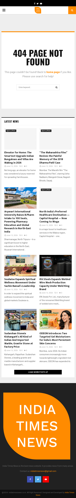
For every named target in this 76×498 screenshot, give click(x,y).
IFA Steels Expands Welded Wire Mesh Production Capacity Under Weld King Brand (54, 284)
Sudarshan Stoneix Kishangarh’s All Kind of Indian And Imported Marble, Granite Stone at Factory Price (18, 340)
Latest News (11, 121)
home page (53, 72)
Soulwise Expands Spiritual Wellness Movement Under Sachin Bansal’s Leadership (20, 282)
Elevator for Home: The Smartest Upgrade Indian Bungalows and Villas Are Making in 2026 (19, 157)
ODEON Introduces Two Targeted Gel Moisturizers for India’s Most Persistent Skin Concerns (55, 338)
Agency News (11, 130)
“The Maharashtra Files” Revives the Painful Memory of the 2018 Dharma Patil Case (53, 157)
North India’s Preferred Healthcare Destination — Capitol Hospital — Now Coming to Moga (54, 216)
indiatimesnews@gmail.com (43, 471)
